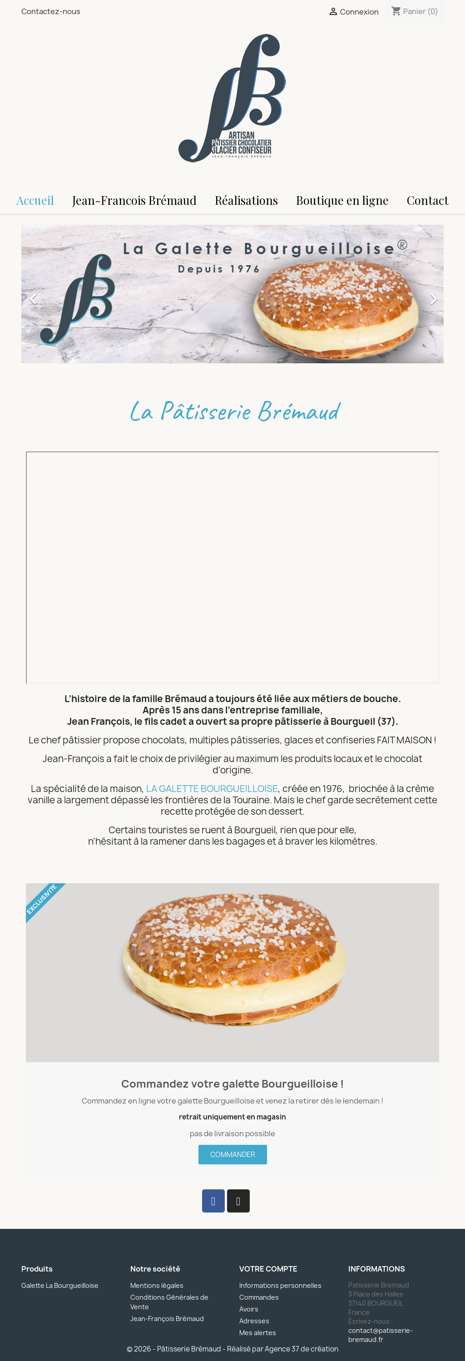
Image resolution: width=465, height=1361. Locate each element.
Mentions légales (156, 1285)
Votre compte (268, 1269)
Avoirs (248, 1309)
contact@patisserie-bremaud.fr (380, 1335)
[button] (53, 294)
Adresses (254, 1320)
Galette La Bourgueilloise (60, 1285)
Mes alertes (257, 1332)
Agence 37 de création (301, 1349)
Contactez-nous (50, 11)
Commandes (259, 1297)
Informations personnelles (280, 1285)
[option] (232, 294)
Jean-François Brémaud (167, 1318)
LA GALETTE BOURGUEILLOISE (212, 788)
